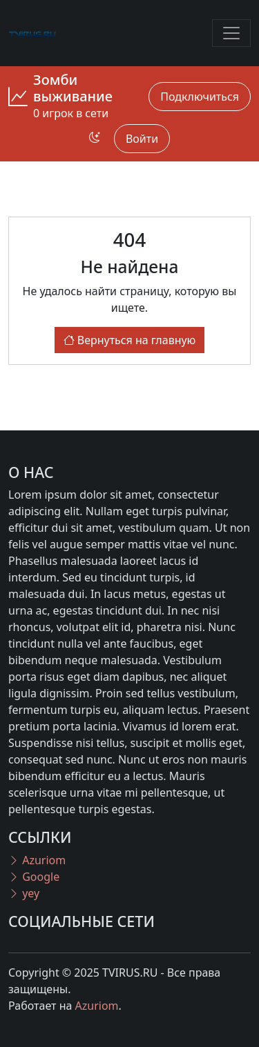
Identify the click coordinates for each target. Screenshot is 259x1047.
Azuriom (37, 860)
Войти (142, 138)
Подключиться (199, 96)
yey (23, 893)
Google (33, 876)
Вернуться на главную (130, 340)
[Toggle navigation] (231, 33)
